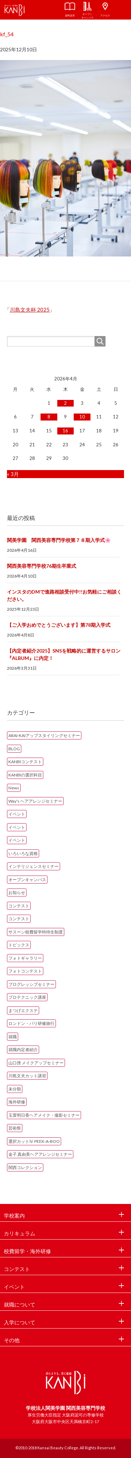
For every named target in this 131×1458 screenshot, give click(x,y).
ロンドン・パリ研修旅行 (31, 1023)
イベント (16, 814)
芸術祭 (14, 1128)
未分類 (14, 1089)
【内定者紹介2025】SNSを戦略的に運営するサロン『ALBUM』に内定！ (64, 654)
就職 (12, 1036)
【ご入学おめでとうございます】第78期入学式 (58, 625)
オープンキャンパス (27, 879)
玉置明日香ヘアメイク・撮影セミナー (44, 1115)
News (13, 787)
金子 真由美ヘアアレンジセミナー (40, 1154)
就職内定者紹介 (23, 1049)
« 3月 (13, 474)
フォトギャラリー (25, 958)
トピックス (18, 944)
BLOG (14, 748)
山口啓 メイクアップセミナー (36, 1062)
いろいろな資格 (23, 853)
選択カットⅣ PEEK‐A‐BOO (34, 1141)
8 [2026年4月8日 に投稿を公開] (49, 416)
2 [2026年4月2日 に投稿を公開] (65, 403)
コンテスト (18, 905)
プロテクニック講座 (27, 997)
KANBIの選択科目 (25, 775)
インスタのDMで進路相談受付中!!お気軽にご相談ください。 (64, 595)
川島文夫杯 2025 (30, 309)
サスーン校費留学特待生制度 (35, 932)
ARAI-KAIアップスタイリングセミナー (44, 735)
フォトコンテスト (25, 971)
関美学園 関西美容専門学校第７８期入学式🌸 (59, 540)
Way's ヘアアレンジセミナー (35, 801)
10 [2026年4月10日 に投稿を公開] (82, 416)
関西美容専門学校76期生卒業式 (41, 566)
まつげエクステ (23, 1010)
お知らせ (16, 892)
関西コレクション (25, 1167)
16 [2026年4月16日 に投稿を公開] (65, 430)
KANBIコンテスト (25, 761)
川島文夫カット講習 (27, 1075)
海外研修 (16, 1101)
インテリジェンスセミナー (33, 866)
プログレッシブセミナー (31, 984)
